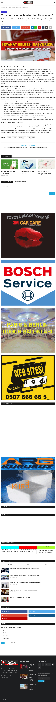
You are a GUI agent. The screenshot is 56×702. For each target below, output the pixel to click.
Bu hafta (10, 564)
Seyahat (20, 137)
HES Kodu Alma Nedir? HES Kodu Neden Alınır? (8, 172)
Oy (2, 643)
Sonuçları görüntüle (10, 643)
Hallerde (14, 137)
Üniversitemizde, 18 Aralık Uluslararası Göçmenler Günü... (32, 687)
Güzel (4, 633)
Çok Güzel (5, 630)
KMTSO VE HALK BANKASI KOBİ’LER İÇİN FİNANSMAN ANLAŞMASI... (26, 582)
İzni (25, 137)
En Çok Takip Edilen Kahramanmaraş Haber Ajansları (44, 173)
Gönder (52, 193)
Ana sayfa (3, 7)
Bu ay (28, 564)
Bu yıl (46, 564)
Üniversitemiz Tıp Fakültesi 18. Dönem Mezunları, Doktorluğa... (32, 677)
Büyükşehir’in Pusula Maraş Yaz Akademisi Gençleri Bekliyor (24, 568)
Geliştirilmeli (6, 638)
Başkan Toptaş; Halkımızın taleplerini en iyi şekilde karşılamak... (25, 575)
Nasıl (29, 137)
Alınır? (33, 137)
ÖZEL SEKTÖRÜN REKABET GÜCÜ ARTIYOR (20, 597)
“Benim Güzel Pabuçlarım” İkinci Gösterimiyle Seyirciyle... (31, 667)
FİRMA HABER (8, 7)
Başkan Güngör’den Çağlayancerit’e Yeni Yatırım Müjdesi (23, 590)
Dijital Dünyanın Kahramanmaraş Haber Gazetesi (15, 147)
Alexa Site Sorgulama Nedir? (27, 171)
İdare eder (5, 635)
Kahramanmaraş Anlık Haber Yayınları (38, 147)
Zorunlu (9, 137)
